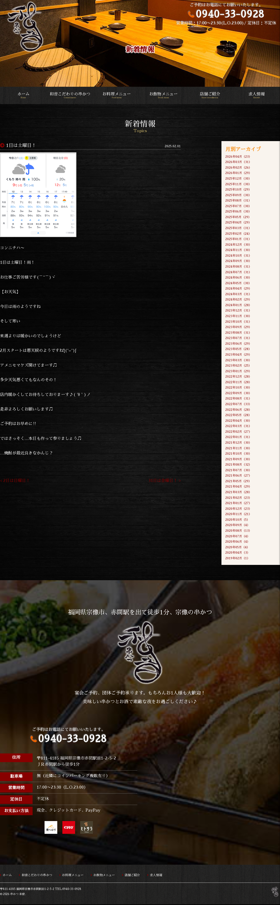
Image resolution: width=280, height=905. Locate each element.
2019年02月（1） (237, 558)
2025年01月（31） (238, 239)
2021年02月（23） (238, 498)
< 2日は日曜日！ (15, 481)
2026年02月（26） (238, 167)
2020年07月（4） (237, 536)
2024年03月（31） (238, 294)
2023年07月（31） (238, 338)
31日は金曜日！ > (164, 481)
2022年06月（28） (238, 410)
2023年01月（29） (238, 371)
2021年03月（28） (238, 492)
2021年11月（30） (238, 448)
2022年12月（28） (238, 377)
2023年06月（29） (238, 343)
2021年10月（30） (238, 454)
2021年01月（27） (238, 503)
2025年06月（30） (238, 211)
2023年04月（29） (238, 354)
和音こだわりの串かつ (70, 95)
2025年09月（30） (238, 195)
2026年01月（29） (238, 173)
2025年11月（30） (238, 184)
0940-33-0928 (230, 14)
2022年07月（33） (238, 404)
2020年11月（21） (238, 514)
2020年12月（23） (238, 509)
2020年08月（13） (238, 531)
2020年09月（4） (237, 525)
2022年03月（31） (238, 426)
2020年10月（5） (237, 520)
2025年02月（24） (238, 233)
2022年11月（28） (238, 382)
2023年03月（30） (238, 360)
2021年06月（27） (238, 476)
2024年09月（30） (238, 261)
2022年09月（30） (238, 393)
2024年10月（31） (238, 255)
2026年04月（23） (238, 156)
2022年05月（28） (238, 415)
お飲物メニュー (163, 95)
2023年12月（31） (238, 310)
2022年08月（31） (238, 399)
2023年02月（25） (238, 365)
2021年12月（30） (238, 443)
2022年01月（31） (238, 437)
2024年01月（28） (238, 305)
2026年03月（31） (238, 162)
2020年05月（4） (237, 547)
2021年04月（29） (238, 487)
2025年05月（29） (238, 217)
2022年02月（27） (238, 431)
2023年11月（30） (238, 316)
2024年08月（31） (238, 266)
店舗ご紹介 (210, 95)
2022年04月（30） (238, 421)
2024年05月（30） (238, 283)
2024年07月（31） (238, 272)
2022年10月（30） (238, 388)
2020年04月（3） (237, 553)
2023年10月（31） (238, 322)
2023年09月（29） (238, 327)
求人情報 (256, 95)
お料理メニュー (116, 95)
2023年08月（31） (238, 332)
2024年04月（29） (238, 288)
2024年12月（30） (238, 244)
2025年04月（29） (238, 222)
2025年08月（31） (238, 200)
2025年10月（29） (238, 189)
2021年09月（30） (238, 459)
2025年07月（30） (238, 206)
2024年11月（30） (238, 250)
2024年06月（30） (238, 277)
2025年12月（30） (238, 178)
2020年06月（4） (237, 542)
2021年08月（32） (238, 465)
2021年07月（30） (238, 470)
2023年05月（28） (238, 349)
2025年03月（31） (238, 228)
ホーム (23, 95)
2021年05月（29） (238, 481)
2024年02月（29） (238, 299)
